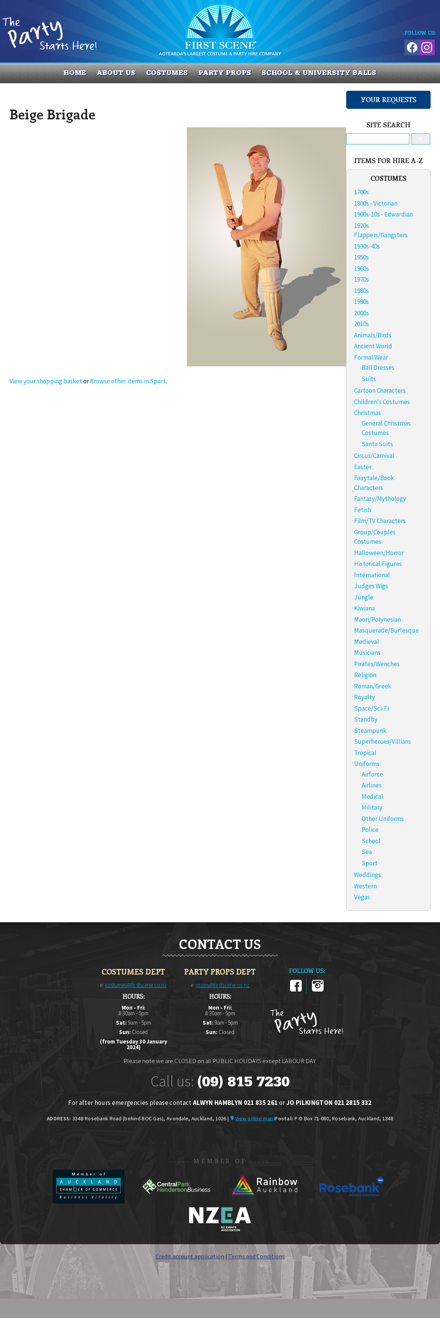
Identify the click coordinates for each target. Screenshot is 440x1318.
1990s (361, 301)
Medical (372, 796)
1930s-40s (367, 246)
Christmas (367, 413)
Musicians (367, 652)
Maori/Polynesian (377, 619)
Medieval (366, 642)
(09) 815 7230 (243, 1081)
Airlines (372, 785)
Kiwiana (364, 608)
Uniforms (366, 764)
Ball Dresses (378, 367)
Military (372, 807)
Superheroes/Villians (382, 741)
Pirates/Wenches (377, 664)
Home (75, 73)
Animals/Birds (372, 335)
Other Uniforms (383, 819)
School (371, 841)
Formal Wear (371, 357)
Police (370, 829)
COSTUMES (167, 73)
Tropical (365, 753)
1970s (361, 279)
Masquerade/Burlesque (386, 630)
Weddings (367, 875)
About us (116, 73)
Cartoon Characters (380, 390)
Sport (369, 863)
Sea (367, 852)
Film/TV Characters (380, 521)
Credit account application (190, 1256)
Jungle (363, 597)
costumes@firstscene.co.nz (136, 984)
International (372, 575)
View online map (254, 1118)
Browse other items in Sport (128, 381)
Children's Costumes (382, 402)
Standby (365, 719)
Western (365, 886)
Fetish (362, 510)
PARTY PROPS (225, 73)
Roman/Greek (372, 686)
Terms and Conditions (256, 1256)
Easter (362, 467)
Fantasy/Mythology (380, 498)
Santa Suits (377, 444)
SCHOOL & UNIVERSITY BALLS (319, 73)
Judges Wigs (371, 586)
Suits (369, 379)
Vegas (362, 897)
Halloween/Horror (379, 553)
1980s (361, 291)
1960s (361, 268)
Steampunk (370, 730)
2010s (361, 324)
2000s (361, 313)
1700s (361, 192)
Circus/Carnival (374, 456)
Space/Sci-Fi (371, 708)
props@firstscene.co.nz (222, 984)
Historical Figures (378, 564)
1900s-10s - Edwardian (383, 214)
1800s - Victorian (375, 203)
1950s (361, 257)
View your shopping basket (45, 381)
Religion (365, 675)
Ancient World (373, 346)
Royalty (364, 697)
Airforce (372, 774)
